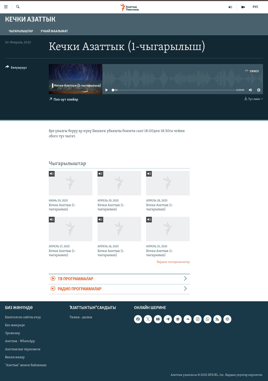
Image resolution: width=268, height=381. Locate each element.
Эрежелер (12, 333)
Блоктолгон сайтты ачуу (23, 317)
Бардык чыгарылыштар (173, 262)
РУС (255, 7)
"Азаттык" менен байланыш (25, 365)
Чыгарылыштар (21, 31)
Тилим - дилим (81, 317)
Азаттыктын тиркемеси (22, 349)
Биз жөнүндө (15, 325)
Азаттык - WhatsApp (20, 341)
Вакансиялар (15, 357)
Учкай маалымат (54, 31)
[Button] (16, 68)
